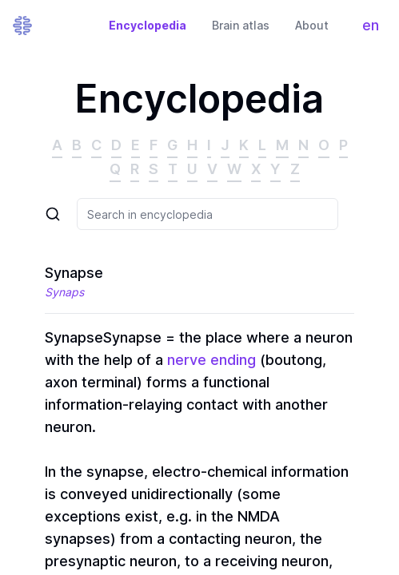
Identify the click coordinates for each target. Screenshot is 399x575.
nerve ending (211, 359)
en (374, 29)
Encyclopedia (147, 25)
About (312, 25)
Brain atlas (240, 25)
